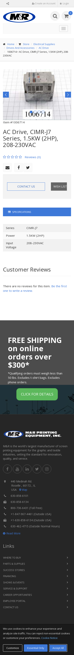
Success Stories (14, 570)
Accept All (58, 648)
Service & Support (15, 588)
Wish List (60, 186)
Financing (9, 576)
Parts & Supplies (14, 563)
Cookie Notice (49, 638)
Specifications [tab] (19, 212)
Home (10, 44)
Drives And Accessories (21, 48)
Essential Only (35, 648)
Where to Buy (12, 557)
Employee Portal (14, 601)
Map (23, 489)
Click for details (37, 394)
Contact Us (26, 186)
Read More (12, 533)
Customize (12, 648)
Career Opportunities (17, 595)
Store (26, 44)
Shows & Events (13, 582)
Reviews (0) (33, 157)
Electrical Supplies (44, 44)
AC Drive (44, 48)
